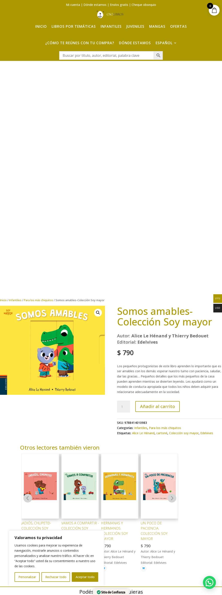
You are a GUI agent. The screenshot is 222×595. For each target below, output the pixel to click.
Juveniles (135, 26)
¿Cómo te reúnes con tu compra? (79, 43)
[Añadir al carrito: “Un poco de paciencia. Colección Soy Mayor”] (143, 354)
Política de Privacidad (187, 525)
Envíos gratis (119, 5)
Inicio (41, 26)
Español (164, 43)
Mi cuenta (73, 5)
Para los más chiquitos (38, 86)
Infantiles (111, 26)
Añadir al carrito (157, 192)
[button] (98, 98)
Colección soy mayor (184, 219)
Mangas (157, 26)
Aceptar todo (85, 577)
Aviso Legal (187, 517)
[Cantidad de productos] (123, 192)
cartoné (161, 219)
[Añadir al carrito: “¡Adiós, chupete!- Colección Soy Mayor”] (24, 349)
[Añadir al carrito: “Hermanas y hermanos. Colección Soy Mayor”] (104, 354)
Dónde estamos (94, 5)
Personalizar (27, 577)
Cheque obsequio (144, 5)
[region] (56, 558)
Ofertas (178, 26)
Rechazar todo (55, 577)
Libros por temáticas (74, 26)
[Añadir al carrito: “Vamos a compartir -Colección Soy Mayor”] (64, 349)
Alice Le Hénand (143, 219)
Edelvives (206, 219)
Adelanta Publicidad (167, 585)
